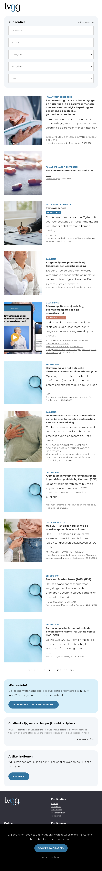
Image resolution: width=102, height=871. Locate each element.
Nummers (56, 806)
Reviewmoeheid (56, 208)
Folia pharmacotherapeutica (62, 167)
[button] (51, 54)
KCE (48, 394)
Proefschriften (58, 812)
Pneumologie (53, 287)
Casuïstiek (51, 259)
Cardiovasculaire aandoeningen (62, 457)
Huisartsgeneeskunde (57, 143)
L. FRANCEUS (69, 137)
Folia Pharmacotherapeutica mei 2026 (69, 170)
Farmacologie (53, 178)
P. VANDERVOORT (77, 448)
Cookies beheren (51, 857)
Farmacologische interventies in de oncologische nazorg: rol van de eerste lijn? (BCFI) (70, 632)
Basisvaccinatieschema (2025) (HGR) (68, 579)
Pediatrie (50, 507)
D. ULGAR (51, 445)
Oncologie (66, 656)
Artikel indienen (86, 22)
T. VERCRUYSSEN (55, 284)
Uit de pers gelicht (56, 522)
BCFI (48, 175)
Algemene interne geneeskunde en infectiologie (70, 454)
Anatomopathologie (71, 287)
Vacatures (56, 815)
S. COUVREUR (53, 137)
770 (59, 670)
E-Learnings (52, 303)
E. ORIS (63, 448)
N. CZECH (79, 445)
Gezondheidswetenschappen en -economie (68, 397)
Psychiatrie (74, 143)
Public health (52, 400)
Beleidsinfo (52, 364)
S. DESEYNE (71, 284)
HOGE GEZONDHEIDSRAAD (61, 602)
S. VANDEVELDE (85, 137)
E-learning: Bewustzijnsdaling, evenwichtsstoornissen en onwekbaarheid (65, 310)
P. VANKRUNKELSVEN (72, 552)
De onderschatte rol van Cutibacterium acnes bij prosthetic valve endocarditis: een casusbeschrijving (70, 419)
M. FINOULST (53, 552)
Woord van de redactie (58, 204)
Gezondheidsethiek (55, 238)
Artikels (54, 803)
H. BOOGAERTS (65, 445)
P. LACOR (51, 235)
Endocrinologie (77, 555)
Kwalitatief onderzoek (59, 97)
